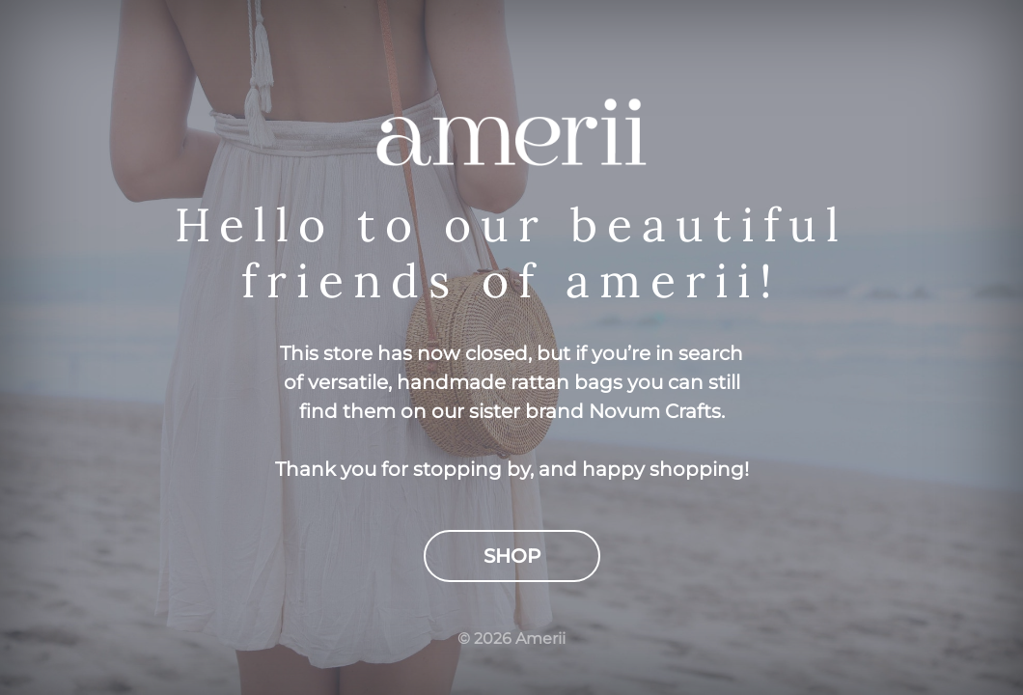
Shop (512, 556)
